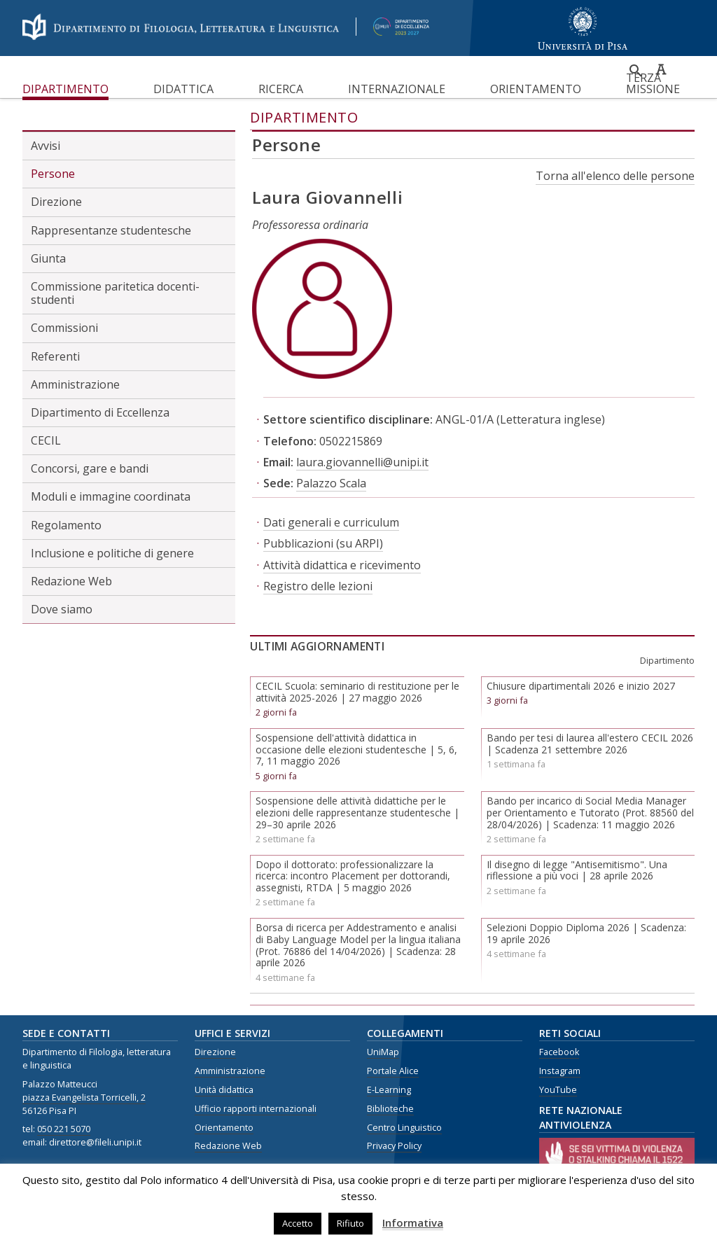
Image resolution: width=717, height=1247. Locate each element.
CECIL (46, 440)
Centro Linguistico (404, 1128)
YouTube (558, 1090)
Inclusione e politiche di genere (112, 553)
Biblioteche (390, 1109)
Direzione (56, 201)
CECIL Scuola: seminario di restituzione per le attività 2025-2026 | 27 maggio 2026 (357, 691)
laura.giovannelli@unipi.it (362, 462)
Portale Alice (393, 1071)
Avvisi (45, 145)
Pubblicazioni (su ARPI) (323, 543)
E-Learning (389, 1090)
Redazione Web (71, 581)
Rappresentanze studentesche (111, 230)
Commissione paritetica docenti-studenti (115, 293)
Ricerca (280, 89)
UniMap (383, 1052)
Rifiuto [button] (350, 1223)
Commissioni (64, 327)
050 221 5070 (63, 1129)
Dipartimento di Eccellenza (100, 412)
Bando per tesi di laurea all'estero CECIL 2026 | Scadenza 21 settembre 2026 (590, 743)
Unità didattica (224, 1090)
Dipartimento (65, 89)
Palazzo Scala (331, 483)
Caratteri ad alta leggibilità (661, 69)
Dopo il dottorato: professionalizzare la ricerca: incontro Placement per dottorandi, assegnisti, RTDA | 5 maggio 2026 (353, 876)
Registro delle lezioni (318, 586)
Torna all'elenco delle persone (615, 175)
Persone (53, 173)
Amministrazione (75, 384)
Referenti (55, 356)
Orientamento (535, 89)
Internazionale (396, 89)
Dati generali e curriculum (331, 522)
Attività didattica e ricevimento (342, 565)
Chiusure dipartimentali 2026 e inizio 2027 (581, 685)
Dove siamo (61, 609)
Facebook (559, 1052)
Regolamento (66, 525)
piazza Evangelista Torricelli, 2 (84, 1097)
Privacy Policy (394, 1146)
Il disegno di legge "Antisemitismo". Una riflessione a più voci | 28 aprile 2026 (577, 870)
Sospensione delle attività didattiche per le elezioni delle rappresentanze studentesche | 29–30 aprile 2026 (357, 812)
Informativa (412, 1222)
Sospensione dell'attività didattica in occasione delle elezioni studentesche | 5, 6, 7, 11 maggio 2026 (356, 749)
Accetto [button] (297, 1223)
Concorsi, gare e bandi (89, 468)
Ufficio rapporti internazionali (255, 1109)
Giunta (48, 258)
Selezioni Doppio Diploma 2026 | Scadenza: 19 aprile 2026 (586, 933)
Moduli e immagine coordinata (110, 496)
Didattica (183, 89)
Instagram (559, 1071)
